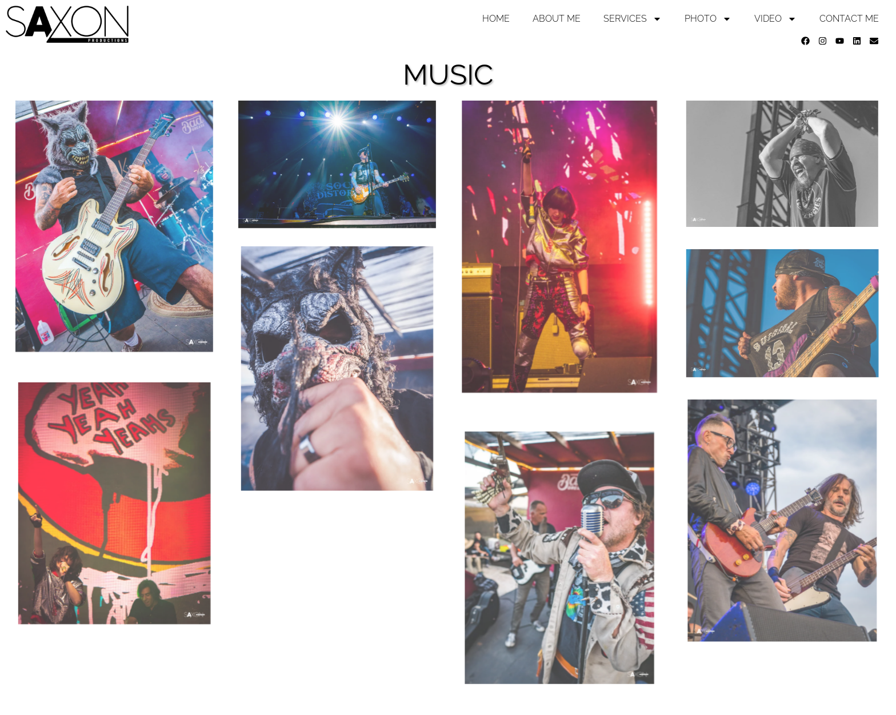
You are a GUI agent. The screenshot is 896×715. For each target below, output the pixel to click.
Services (632, 19)
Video (775, 19)
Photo (708, 19)
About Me (557, 18)
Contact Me (849, 18)
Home (496, 18)
